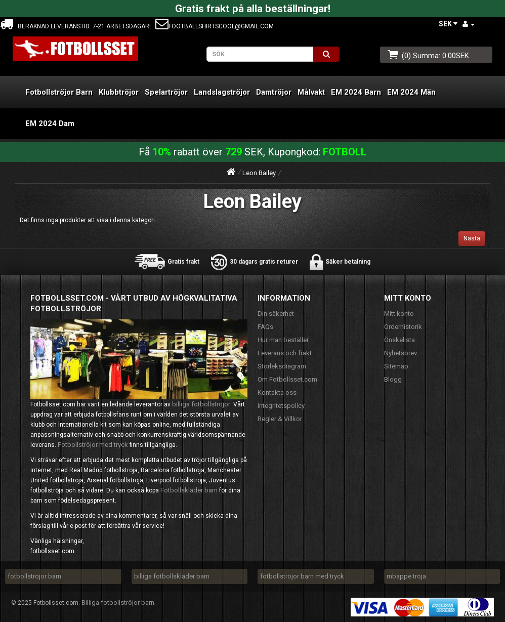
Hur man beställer (283, 340)
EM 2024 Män (411, 92)
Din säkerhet (276, 313)
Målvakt (311, 92)
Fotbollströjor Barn (59, 92)
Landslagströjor (222, 92)
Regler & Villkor (280, 419)
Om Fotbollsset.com (287, 379)
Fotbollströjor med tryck (93, 444)
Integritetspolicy (281, 405)
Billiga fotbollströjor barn (117, 602)
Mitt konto (399, 313)
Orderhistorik (403, 326)
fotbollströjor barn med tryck (302, 576)
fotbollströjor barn (34, 576)
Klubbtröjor (119, 92)
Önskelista (399, 340)
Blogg (393, 379)
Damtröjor (273, 92)
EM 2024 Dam (49, 123)
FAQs (265, 326)
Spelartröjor (166, 92)
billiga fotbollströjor (201, 404)
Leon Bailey (259, 173)
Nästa (472, 238)
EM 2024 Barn (356, 92)
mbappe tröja (406, 576)
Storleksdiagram (282, 366)
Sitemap (396, 366)
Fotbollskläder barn (189, 490)
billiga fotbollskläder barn (171, 576)
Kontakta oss (277, 392)
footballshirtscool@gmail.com (214, 26)
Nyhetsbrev (400, 353)
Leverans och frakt (285, 353)
